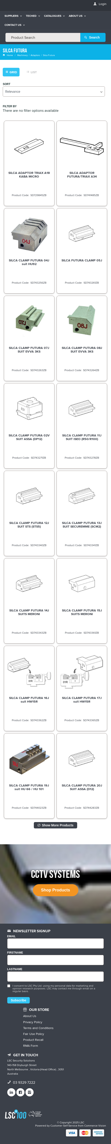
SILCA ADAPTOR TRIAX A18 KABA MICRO (29, 174)
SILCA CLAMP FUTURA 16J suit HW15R (29, 699)
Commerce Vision (95, 1125)
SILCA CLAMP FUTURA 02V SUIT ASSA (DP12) (29, 437)
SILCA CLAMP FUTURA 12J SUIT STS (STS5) (29, 524)
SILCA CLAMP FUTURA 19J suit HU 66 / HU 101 (29, 787)
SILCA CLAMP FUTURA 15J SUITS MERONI (82, 612)
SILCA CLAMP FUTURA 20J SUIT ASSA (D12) (82, 787)
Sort (6, 84)
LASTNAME (14, 969)
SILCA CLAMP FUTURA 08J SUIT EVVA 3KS (82, 349)
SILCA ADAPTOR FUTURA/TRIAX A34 (82, 174)
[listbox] (54, 91)
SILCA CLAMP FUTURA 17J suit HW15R (82, 699)
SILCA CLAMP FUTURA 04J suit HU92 (29, 262)
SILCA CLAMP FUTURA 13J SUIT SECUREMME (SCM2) (82, 524)
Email (11, 936)
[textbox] (43, 37)
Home (8, 55)
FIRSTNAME (15, 952)
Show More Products (57, 825)
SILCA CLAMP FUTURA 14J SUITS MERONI (29, 612)
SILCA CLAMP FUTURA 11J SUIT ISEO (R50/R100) (81, 437)
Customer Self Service (63, 1125)
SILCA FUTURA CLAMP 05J (82, 260)
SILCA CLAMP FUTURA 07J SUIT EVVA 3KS (29, 349)
